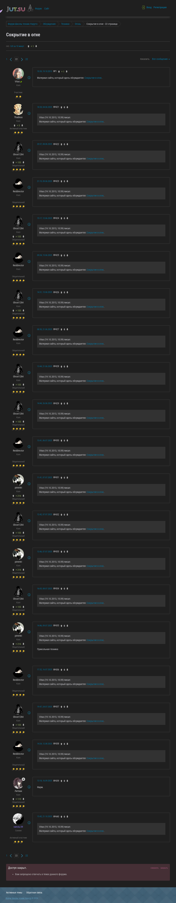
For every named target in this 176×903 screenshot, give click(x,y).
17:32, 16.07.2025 (44, 669)
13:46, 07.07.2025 (44, 551)
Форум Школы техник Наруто (18, 898)
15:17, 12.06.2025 (44, 218)
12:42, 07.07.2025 (44, 514)
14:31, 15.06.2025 (44, 292)
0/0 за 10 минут (17, 46)
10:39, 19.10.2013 (44, 71)
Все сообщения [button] (161, 59)
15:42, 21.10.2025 (44, 816)
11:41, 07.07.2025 (44, 477)
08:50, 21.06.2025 (44, 329)
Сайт (46, 8)
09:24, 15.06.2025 (44, 255)
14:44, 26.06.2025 (44, 403)
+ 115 (18, 799)
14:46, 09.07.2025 (44, 625)
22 (26, 59)
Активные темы (14, 892)
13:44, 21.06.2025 (44, 366)
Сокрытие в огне (93, 77)
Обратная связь (34, 892)
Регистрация (160, 7)
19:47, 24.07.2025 (44, 707)
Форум (38, 8)
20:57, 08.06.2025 (44, 144)
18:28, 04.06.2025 (44, 107)
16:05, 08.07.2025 (44, 588)
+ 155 (18, 162)
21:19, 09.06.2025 (44, 181)
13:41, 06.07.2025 (44, 440)
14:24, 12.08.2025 (44, 743)
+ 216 (18, 495)
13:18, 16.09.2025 (44, 780)
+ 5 (18, 125)
